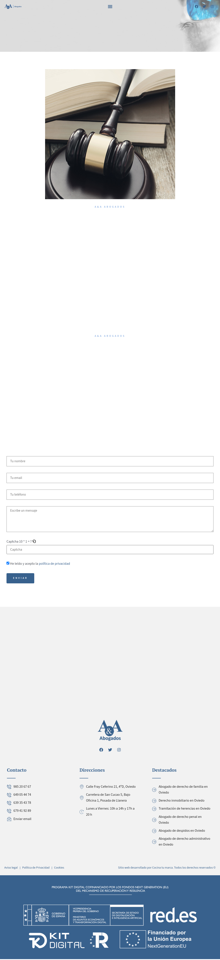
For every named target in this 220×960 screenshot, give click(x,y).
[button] (110, 6)
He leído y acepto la (40, 564)
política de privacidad (54, 564)
